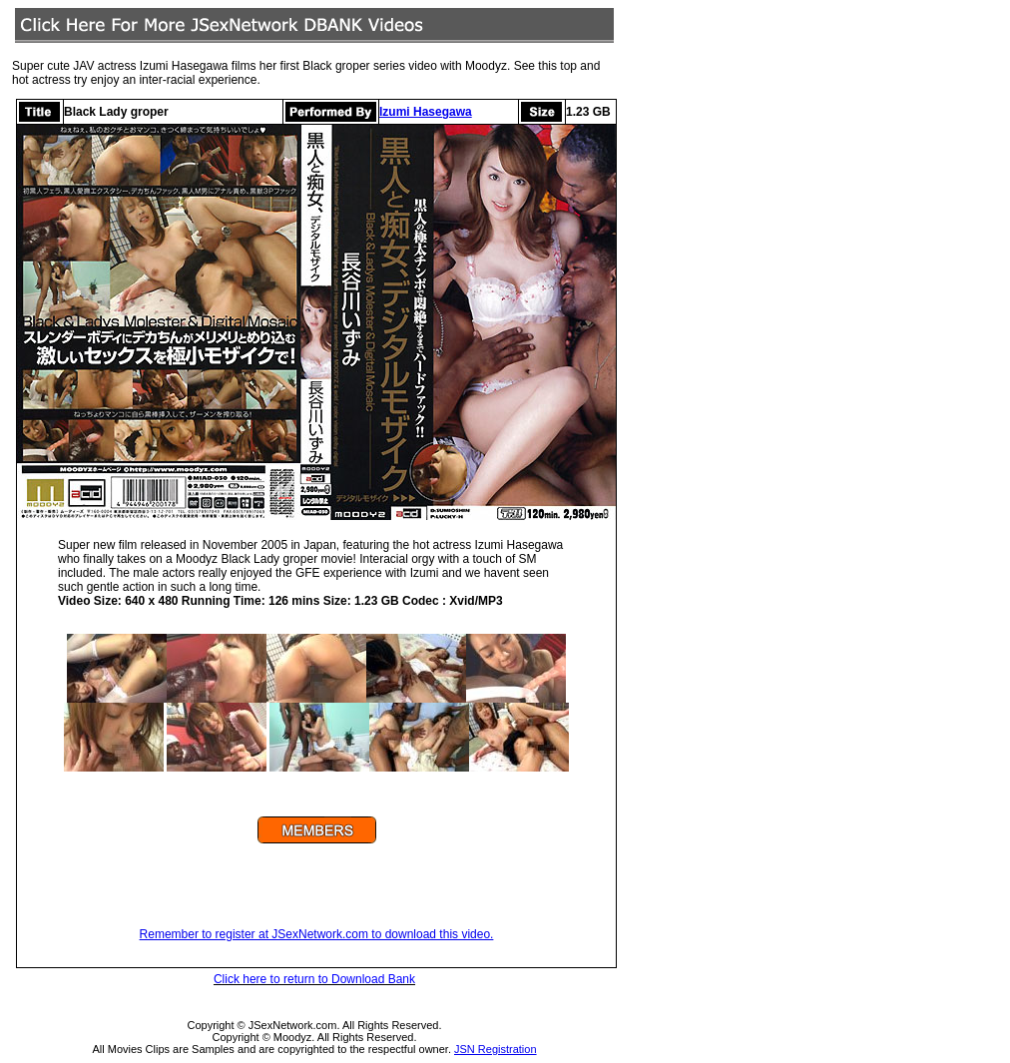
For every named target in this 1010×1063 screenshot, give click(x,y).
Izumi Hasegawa (425, 112)
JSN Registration (495, 1049)
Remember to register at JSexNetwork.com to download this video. (317, 934)
